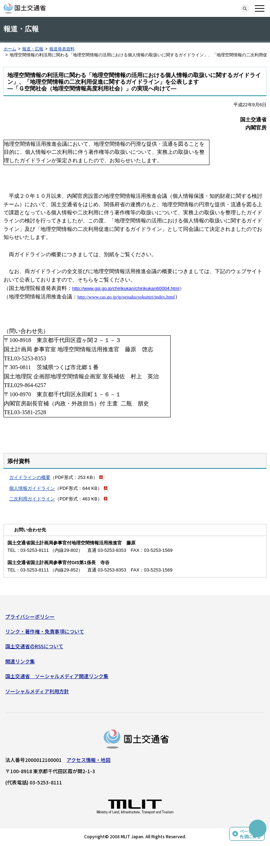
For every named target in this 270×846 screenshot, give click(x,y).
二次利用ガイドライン (32, 498)
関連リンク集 (20, 661)
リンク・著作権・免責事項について (44, 631)
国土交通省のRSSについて (34, 646)
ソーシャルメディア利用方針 (37, 691)
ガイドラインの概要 (29, 477)
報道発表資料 (62, 48)
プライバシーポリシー (30, 616)
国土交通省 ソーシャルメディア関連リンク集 (56, 676)
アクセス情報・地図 (89, 759)
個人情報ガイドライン (32, 488)
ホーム (10, 48)
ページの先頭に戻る (250, 834)
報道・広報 (32, 48)
